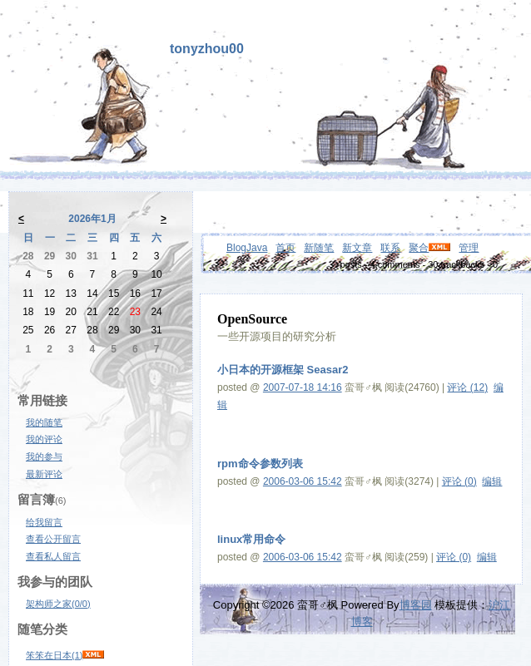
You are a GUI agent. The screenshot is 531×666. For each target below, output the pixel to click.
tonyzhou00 (207, 49)
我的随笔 (44, 422)
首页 (285, 248)
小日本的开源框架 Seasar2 (283, 369)
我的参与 (44, 456)
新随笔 (319, 248)
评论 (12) (467, 387)
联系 (390, 248)
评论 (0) (459, 481)
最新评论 (44, 474)
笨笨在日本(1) (54, 655)
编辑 (492, 481)
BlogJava (246, 248)
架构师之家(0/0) (58, 604)
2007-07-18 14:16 (302, 387)
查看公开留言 (53, 539)
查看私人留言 (53, 556)
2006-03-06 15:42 (302, 481)
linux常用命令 (251, 539)
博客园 (415, 605)
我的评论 (44, 439)
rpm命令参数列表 (260, 463)
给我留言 (44, 522)
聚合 (419, 248)
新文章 (357, 248)
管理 (469, 248)
